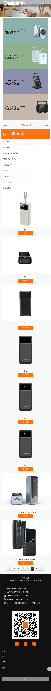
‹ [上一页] (7, 569)
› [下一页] (43, 569)
